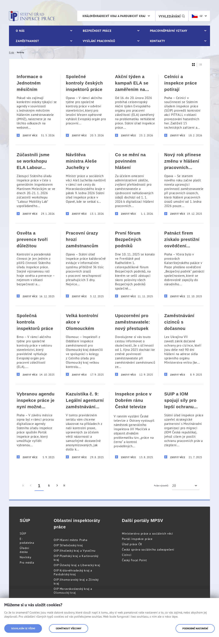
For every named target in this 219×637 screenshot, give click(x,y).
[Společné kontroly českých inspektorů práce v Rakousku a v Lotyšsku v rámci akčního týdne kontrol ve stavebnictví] (85, 106)
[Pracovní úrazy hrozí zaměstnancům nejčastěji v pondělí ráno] (85, 264)
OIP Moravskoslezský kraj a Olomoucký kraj (73, 591)
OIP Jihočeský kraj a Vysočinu (74, 550)
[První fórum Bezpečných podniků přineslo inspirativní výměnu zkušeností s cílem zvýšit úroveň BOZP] (134, 264)
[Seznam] (200, 64)
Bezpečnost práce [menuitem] (97, 31)
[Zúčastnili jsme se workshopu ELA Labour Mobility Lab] (35, 184)
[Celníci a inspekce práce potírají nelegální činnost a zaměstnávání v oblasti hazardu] (183, 106)
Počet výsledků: (161, 485)
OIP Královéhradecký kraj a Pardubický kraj (73, 572)
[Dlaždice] (193, 64)
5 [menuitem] (49, 485)
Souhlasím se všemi (23, 628)
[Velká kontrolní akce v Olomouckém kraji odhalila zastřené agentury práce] (85, 345)
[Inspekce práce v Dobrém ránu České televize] (134, 425)
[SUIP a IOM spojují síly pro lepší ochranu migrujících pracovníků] (183, 425)
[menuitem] (23, 486)
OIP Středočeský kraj (68, 545)
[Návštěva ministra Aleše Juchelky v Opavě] (85, 184)
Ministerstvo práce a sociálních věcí (147, 533)
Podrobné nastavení (195, 628)
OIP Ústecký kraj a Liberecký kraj (77, 565)
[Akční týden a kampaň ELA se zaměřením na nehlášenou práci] (134, 106)
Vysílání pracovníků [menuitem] (99, 41)
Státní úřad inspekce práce (32, 16)
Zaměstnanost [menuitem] (27, 41)
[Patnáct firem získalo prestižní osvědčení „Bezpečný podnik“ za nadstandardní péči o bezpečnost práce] (183, 264)
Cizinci (126, 555)
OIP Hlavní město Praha (70, 540)
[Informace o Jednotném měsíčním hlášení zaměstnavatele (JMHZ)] (35, 106)
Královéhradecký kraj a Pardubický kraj (114, 16)
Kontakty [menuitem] (157, 41)
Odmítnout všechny (68, 628)
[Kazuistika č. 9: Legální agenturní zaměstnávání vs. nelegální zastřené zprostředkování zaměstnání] (85, 425)
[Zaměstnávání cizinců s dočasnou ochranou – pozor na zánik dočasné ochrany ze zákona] (183, 345)
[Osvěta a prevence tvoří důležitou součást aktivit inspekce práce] (35, 264)
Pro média (27, 562)
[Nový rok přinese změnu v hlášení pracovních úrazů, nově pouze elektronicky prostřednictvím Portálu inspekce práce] (183, 184)
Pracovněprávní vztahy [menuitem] (169, 31)
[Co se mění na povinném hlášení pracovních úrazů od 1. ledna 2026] (134, 184)
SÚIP (23, 533)
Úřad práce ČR (132, 544)
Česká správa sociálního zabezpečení (148, 549)
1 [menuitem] (39, 485)
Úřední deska (24, 550)
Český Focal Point (134, 560)
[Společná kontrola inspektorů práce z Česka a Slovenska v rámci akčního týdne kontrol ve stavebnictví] (35, 345)
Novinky (25, 557)
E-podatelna (27, 541)
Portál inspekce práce (137, 539)
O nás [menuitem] (20, 31)
